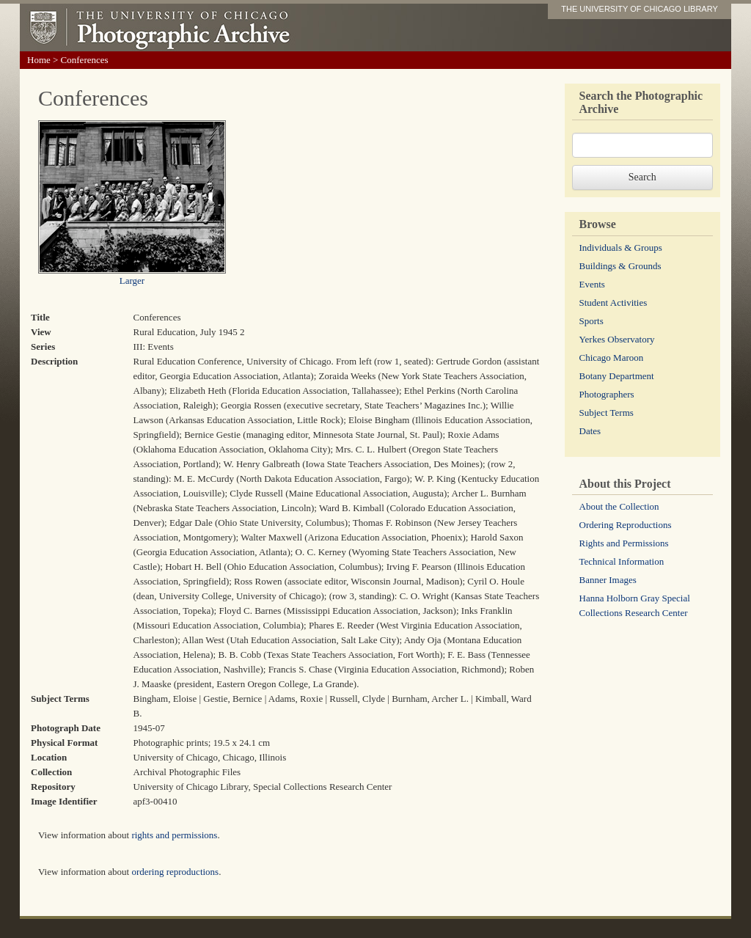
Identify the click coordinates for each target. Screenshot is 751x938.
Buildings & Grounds (620, 265)
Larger (132, 280)
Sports (591, 320)
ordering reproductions (175, 871)
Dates (590, 430)
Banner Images (608, 579)
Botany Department (616, 375)
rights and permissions (174, 834)
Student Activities (613, 302)
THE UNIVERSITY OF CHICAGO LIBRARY (639, 8)
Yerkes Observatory (617, 339)
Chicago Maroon (611, 357)
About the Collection (619, 506)
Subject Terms (606, 412)
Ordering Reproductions (625, 524)
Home (39, 59)
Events (592, 284)
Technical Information (621, 561)
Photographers (606, 394)
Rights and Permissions (624, 543)
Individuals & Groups (620, 247)
